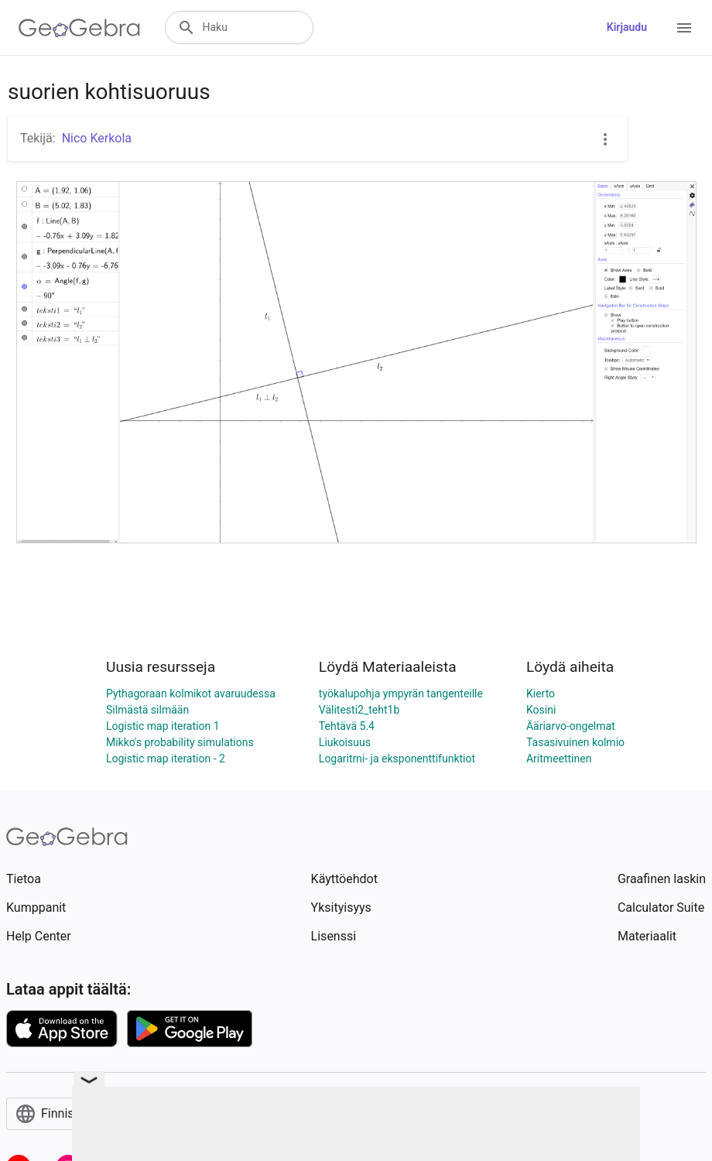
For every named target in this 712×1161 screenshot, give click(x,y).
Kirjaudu (627, 27)
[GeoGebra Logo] (79, 28)
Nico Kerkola (97, 138)
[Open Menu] (684, 28)
